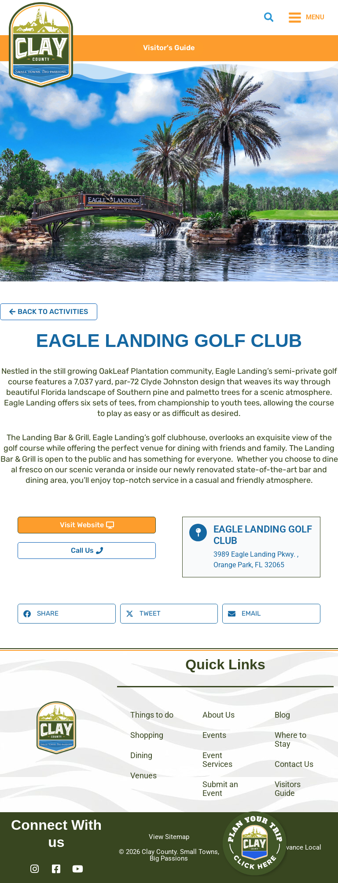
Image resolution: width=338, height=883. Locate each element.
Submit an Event (220, 789)
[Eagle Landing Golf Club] (198, 532)
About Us (218, 714)
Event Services (217, 760)
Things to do (151, 714)
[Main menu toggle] (306, 17)
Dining (141, 755)
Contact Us (294, 764)
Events (214, 735)
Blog (282, 714)
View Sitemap (169, 837)
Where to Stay (290, 739)
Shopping (146, 735)
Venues (143, 775)
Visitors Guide (288, 789)
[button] (269, 19)
